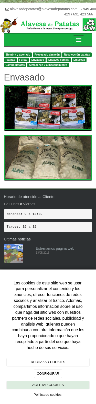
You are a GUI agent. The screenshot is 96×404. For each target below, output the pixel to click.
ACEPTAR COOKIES (48, 385)
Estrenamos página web (55, 248)
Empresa (79, 59)
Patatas (10, 59)
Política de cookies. (48, 395)
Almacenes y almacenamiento (48, 64)
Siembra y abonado (17, 54)
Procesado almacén (47, 54)
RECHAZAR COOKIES (48, 362)
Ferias (23, 59)
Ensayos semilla (58, 59)
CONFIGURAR (48, 373)
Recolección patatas (77, 54)
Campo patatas (15, 64)
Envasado (37, 59)
